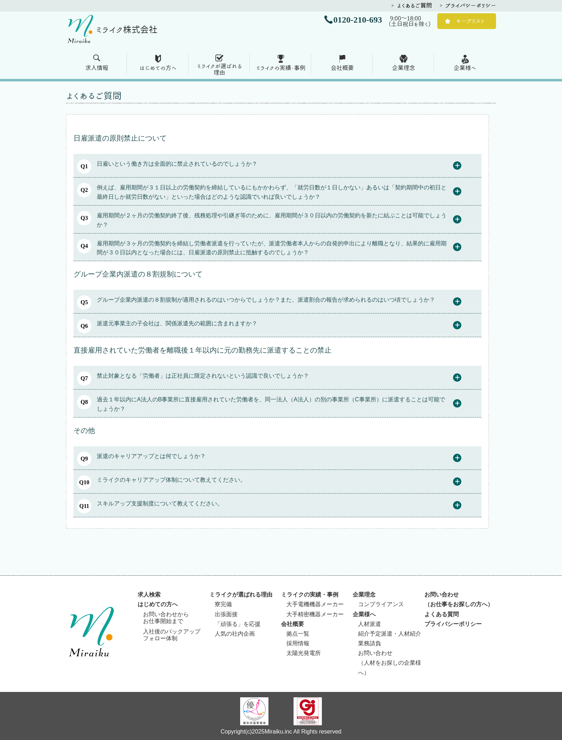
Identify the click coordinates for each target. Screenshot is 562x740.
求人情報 (96, 68)
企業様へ (465, 68)
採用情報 (297, 643)
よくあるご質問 (414, 5)
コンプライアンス (381, 604)
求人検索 (149, 594)
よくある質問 (441, 614)
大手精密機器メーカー (315, 614)
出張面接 (226, 614)
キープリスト (470, 21)
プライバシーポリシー (470, 5)
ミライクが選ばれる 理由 (219, 69)
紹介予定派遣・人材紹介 (389, 634)
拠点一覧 (297, 634)
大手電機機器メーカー (315, 604)
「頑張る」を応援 (238, 624)
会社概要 (342, 68)
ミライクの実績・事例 (280, 68)
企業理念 (403, 68)
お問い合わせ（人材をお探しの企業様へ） (389, 662)
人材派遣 (369, 624)
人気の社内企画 (235, 634)
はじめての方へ (158, 68)
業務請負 (369, 643)
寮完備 (223, 604)
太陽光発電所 (303, 653)
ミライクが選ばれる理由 (240, 594)
